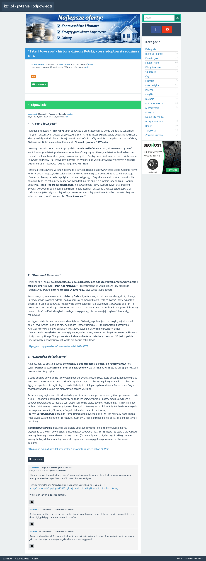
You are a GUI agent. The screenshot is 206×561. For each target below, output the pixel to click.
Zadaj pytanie (110, 8)
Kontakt (35, 558)
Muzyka (149, 112)
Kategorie (97, 8)
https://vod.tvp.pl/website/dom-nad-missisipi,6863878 (58, 346)
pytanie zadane (37, 64)
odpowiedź (32, 114)
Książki (149, 94)
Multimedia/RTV (154, 103)
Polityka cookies (22, 558)
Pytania (77, 8)
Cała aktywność (63, 8)
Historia (149, 80)
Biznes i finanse (154, 53)
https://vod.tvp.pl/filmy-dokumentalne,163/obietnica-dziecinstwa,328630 (68, 449)
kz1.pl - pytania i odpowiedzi (28, 6)
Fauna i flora (152, 62)
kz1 (33, 77)
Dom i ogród (152, 58)
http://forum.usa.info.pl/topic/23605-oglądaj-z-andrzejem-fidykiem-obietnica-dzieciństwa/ (73, 488)
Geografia (150, 71)
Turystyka (150, 130)
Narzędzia (7, 558)
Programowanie (154, 121)
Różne (148, 126)
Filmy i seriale (64, 64)
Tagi (87, 8)
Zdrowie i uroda (154, 135)
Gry (147, 76)
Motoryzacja (152, 108)
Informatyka (152, 85)
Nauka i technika (154, 117)
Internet (149, 89)
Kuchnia (149, 98)
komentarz (34, 468)
